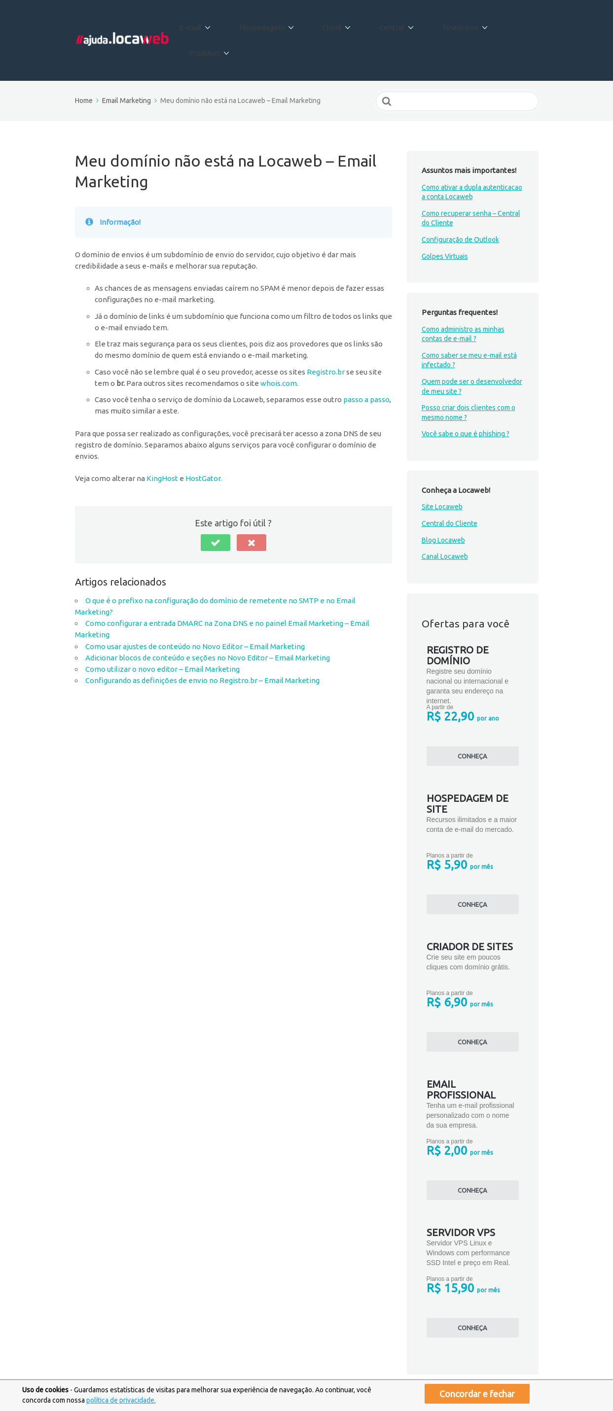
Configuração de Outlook (460, 206)
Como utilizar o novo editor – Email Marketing (162, 635)
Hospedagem (276, 24)
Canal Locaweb (445, 523)
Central (387, 24)
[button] (215, 509)
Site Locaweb (442, 473)
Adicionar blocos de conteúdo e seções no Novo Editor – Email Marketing (207, 624)
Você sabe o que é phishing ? (465, 400)
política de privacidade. (121, 1400)
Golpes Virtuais (445, 222)
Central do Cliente (449, 490)
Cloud (337, 24)
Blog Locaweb (443, 507)
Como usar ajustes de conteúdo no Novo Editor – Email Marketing (195, 613)
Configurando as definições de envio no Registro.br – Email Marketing (202, 647)
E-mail (214, 24)
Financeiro (447, 24)
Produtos (509, 24)
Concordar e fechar (477, 1394)
